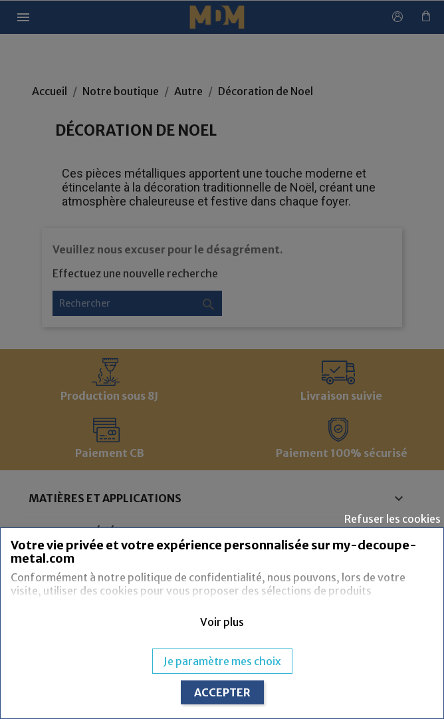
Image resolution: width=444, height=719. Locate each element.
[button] (222, 622)
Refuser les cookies (392, 518)
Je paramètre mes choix (222, 661)
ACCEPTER (222, 692)
